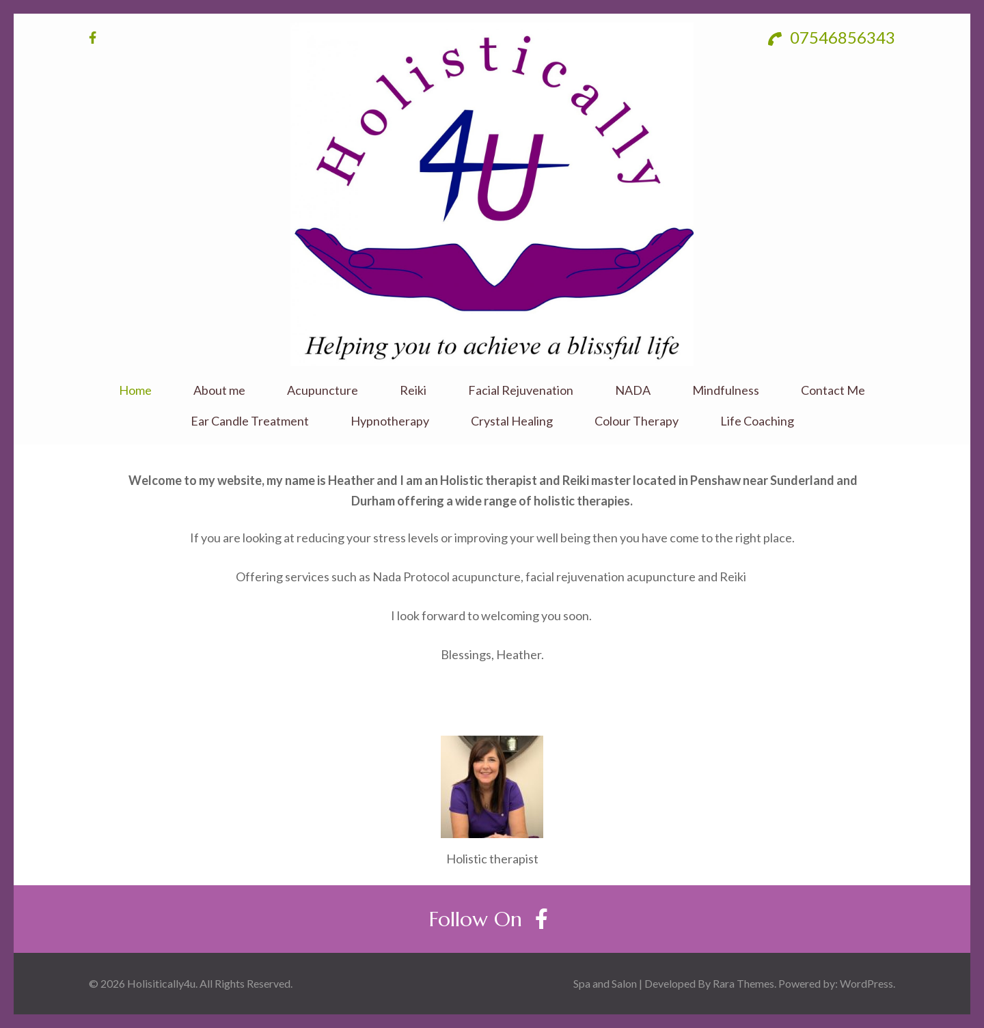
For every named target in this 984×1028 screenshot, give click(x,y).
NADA (633, 390)
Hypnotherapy (390, 421)
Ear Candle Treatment (250, 421)
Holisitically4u (161, 983)
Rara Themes (743, 983)
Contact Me (833, 390)
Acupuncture (322, 390)
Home (135, 390)
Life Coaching (757, 421)
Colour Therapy (636, 421)
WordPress (866, 983)
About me (219, 390)
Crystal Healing (512, 421)
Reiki (413, 390)
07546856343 (831, 37)
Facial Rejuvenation (520, 390)
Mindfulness (725, 390)
